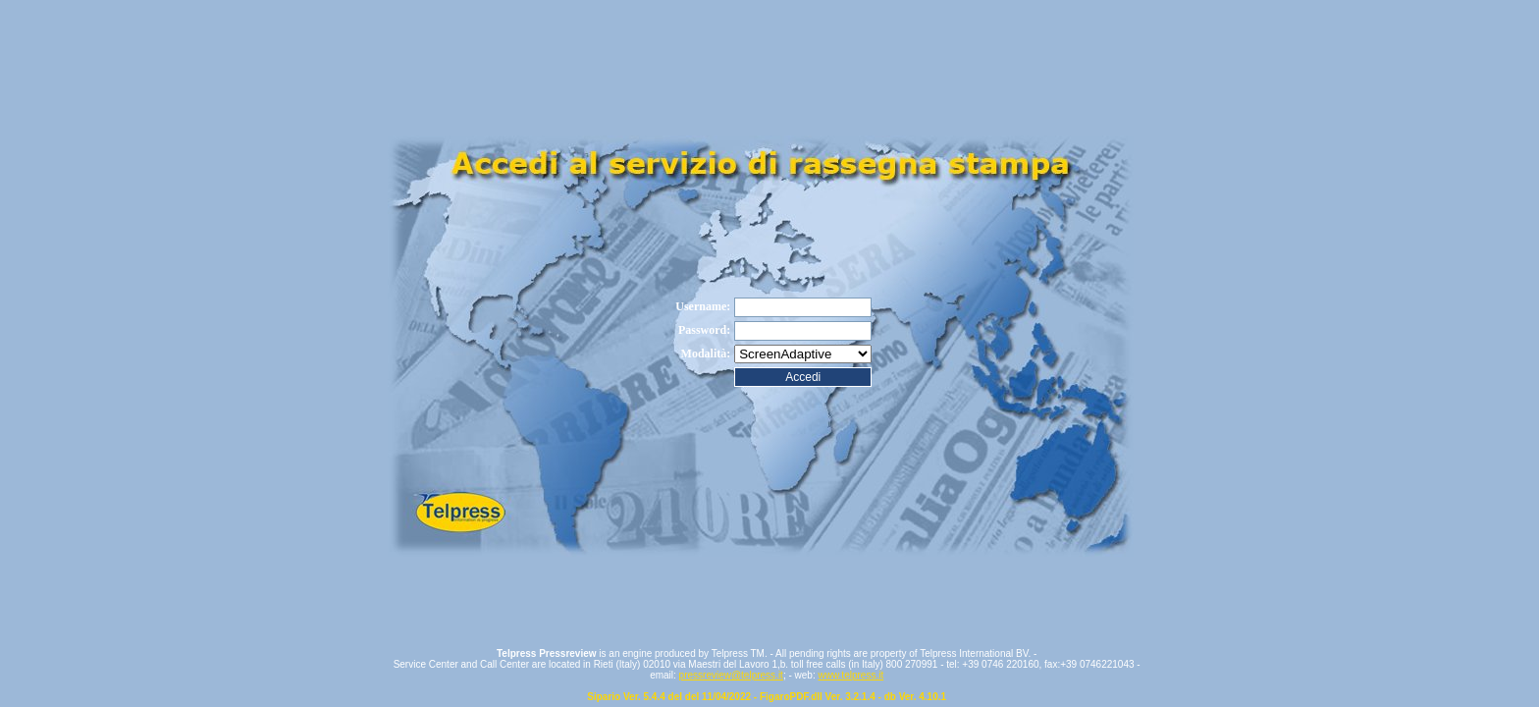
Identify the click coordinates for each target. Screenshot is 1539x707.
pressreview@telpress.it (731, 675)
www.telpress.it (850, 675)
